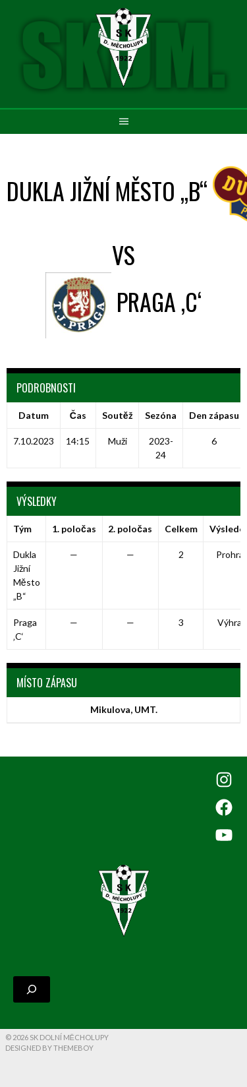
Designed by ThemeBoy (49, 1047)
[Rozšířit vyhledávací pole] (31, 989)
